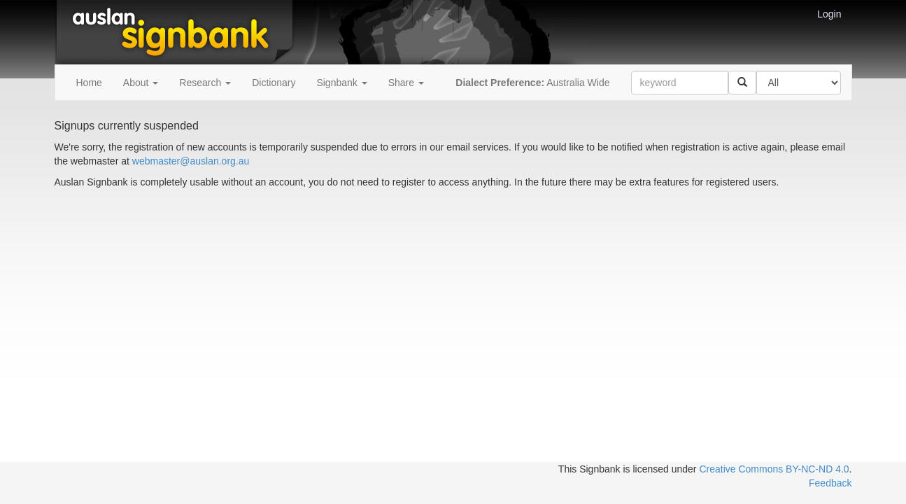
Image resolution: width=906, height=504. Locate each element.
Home (89, 82)
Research (205, 82)
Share (406, 82)
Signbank (341, 82)
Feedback (830, 483)
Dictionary (273, 82)
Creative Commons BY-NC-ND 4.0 (774, 469)
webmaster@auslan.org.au (191, 161)
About (140, 82)
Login (829, 14)
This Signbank (589, 469)
